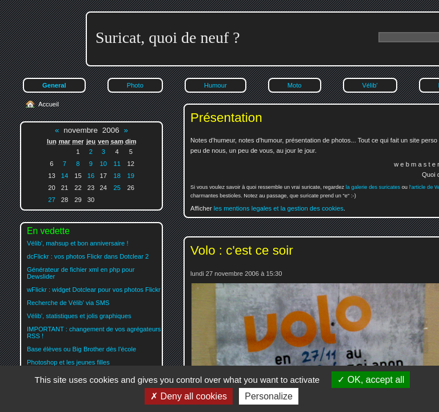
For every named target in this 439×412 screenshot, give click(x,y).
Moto (295, 85)
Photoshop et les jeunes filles (68, 362)
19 (130, 175)
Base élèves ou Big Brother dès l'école (81, 349)
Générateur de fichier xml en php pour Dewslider (80, 273)
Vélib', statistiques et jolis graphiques (79, 315)
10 (103, 163)
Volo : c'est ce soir (241, 250)
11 (116, 163)
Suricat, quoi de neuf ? (167, 37)
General (54, 85)
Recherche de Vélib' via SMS (68, 302)
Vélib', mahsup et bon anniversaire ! (78, 243)
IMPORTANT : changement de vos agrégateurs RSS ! (94, 332)
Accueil (48, 104)
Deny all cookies (188, 396)
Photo (135, 85)
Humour (215, 85)
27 (51, 199)
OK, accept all (370, 380)
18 (116, 175)
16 (90, 175)
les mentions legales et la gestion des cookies (279, 208)
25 (116, 187)
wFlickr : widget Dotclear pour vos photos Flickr (94, 289)
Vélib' (370, 85)
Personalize (269, 396)
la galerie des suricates (373, 187)
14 (64, 175)
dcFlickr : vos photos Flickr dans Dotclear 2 (88, 256)
